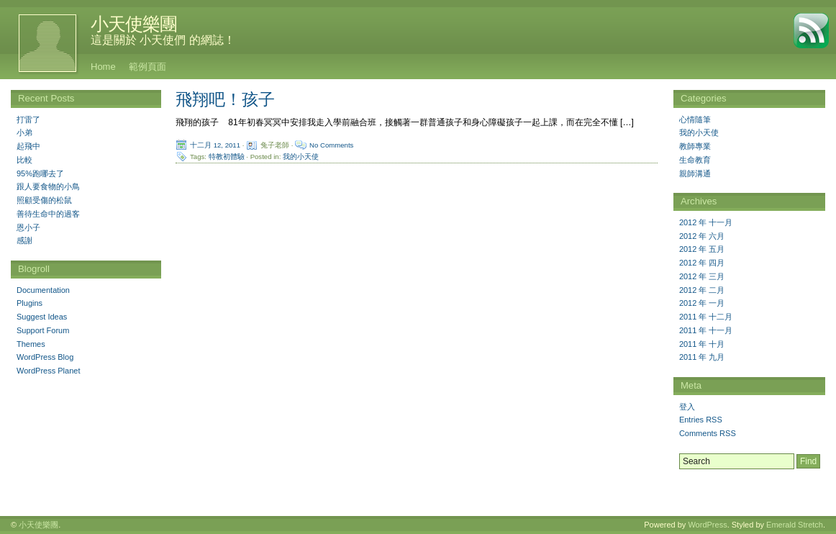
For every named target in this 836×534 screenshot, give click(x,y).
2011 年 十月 (702, 344)
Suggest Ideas (42, 316)
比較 (24, 159)
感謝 (24, 240)
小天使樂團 (134, 24)
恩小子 (28, 227)
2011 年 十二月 (706, 316)
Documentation (43, 290)
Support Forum (43, 330)
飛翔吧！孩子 (225, 99)
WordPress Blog (45, 357)
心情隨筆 (695, 119)
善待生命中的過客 (48, 213)
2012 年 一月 (702, 303)
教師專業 (695, 146)
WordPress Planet (48, 370)
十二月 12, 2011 (215, 145)
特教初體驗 (227, 156)
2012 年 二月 (702, 290)
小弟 (24, 132)
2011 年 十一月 (706, 330)
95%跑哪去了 (40, 173)
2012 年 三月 (702, 276)
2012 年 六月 (702, 236)
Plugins (29, 303)
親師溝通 (695, 173)
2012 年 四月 (702, 262)
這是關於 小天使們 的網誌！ (163, 40)
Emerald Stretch (794, 524)
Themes (31, 344)
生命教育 (695, 159)
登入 (687, 406)
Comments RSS (707, 433)
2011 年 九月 (702, 357)
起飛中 (28, 146)
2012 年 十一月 (706, 222)
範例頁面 (147, 66)
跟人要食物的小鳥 (48, 186)
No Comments (331, 145)
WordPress (707, 524)
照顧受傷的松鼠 (44, 200)
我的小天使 (301, 156)
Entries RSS (700, 419)
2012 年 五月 (702, 249)
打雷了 (28, 119)
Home (103, 66)
